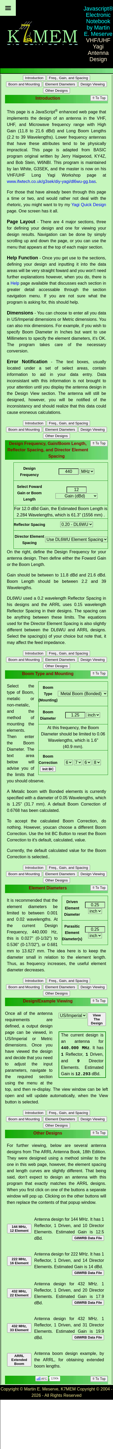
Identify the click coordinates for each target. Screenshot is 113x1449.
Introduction (34, 78)
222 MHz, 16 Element (19, 1261)
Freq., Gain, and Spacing (68, 78)
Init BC (48, 769)
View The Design (96, 1019)
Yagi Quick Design (88, 204)
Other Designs (56, 91)
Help (15, 283)
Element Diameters (60, 84)
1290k (55, 1378)
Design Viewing (93, 84)
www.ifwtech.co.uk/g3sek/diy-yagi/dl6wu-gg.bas (51, 181)
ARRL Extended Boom (19, 1360)
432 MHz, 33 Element (19, 1328)
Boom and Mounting (24, 84)
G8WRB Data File (88, 1238)
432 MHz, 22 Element (19, 1293)
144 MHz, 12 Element (19, 1229)
